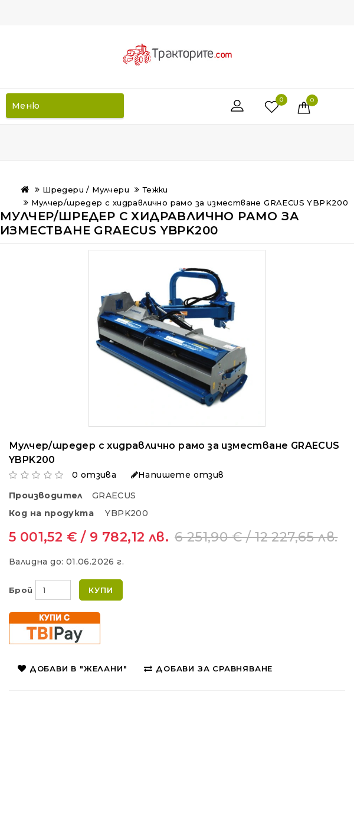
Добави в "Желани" (72, 668)
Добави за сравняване (208, 668)
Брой (21, 590)
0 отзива (94, 474)
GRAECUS (114, 495)
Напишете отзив (177, 474)
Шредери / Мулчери (85, 189)
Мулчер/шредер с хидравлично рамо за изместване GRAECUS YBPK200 (189, 202)
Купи (100, 590)
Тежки (155, 189)
